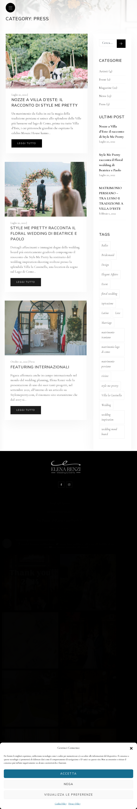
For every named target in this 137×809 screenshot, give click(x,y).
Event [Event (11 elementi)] (104, 284)
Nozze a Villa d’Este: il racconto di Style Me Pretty (44, 102)
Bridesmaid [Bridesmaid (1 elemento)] (107, 255)
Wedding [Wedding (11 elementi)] (105, 405)
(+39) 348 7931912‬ (69, 503)
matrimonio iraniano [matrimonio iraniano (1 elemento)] (107, 334)
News (101, 96)
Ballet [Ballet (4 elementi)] (104, 245)
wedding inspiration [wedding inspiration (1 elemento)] (106, 417)
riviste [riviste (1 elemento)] (104, 376)
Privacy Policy (74, 803)
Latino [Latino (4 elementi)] (104, 313)
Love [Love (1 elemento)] (116, 313)
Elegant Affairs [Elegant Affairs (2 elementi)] (109, 274)
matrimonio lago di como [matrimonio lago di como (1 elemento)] (109, 349)
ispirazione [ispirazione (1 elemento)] (106, 303)
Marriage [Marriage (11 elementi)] (106, 323)
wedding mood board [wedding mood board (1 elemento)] (108, 431)
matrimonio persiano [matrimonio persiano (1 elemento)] (107, 364)
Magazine (104, 88)
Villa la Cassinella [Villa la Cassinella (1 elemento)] (111, 395)
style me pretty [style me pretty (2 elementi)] (109, 386)
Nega (68, 784)
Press (101, 104)
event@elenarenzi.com (69, 512)
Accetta (68, 774)
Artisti (102, 71)
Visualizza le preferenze (68, 795)
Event (101, 79)
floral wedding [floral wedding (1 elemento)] (108, 294)
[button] (131, 748)
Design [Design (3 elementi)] (104, 265)
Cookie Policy (61, 803)
